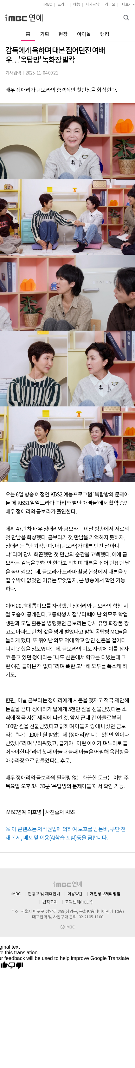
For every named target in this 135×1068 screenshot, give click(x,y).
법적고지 (50, 902)
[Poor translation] (15, 965)
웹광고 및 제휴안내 (44, 894)
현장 (63, 34)
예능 (76, 5)
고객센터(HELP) (79, 902)
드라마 (62, 5)
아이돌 (84, 34)
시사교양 (93, 5)
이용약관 (75, 894)
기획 (44, 34)
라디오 (110, 5)
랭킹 (104, 34)
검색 (127, 18)
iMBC (47, 5)
